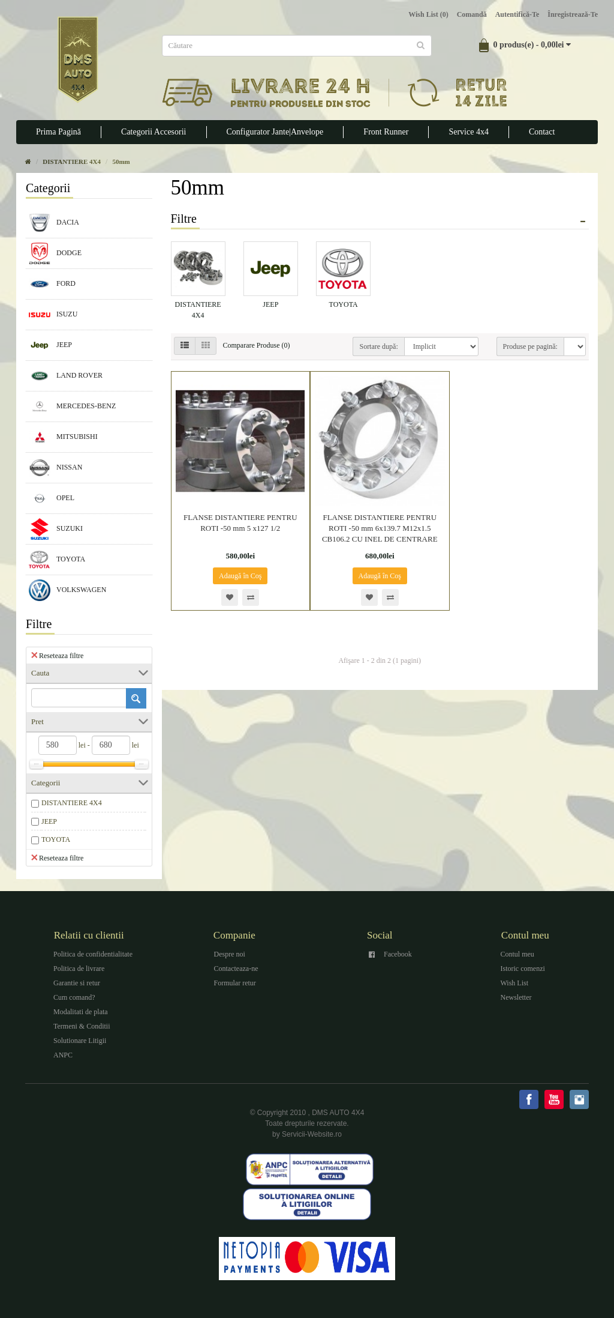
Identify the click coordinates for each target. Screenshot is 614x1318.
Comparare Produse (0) (256, 345)
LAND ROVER (66, 376)
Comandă (472, 14)
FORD (52, 284)
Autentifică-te (517, 14)
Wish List (515, 983)
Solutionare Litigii (79, 1040)
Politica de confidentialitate (93, 954)
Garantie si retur (76, 983)
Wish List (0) (428, 14)
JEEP (50, 345)
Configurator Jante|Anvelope (275, 131)
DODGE (55, 253)
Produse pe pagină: (530, 346)
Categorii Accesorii (153, 131)
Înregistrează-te (572, 14)
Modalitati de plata (80, 1012)
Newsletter (516, 997)
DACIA (54, 223)
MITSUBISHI (63, 437)
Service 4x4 (468, 131)
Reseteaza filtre (57, 655)
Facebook (398, 954)
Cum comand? (74, 997)
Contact (542, 131)
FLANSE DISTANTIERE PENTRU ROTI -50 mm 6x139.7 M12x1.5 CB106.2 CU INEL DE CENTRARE (380, 528)
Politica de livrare (78, 968)
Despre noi (229, 954)
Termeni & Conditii (81, 1026)
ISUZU (53, 314)
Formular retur (235, 983)
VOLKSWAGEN (67, 590)
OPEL (51, 498)
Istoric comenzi (523, 968)
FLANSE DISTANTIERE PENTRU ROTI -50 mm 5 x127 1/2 (240, 523)
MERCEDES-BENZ (72, 406)
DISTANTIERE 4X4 (71, 803)
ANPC (63, 1055)
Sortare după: (378, 346)
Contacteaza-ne (236, 968)
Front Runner (385, 131)
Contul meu (517, 954)
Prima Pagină (58, 131)
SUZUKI (56, 529)
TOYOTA (57, 559)
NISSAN (55, 468)
